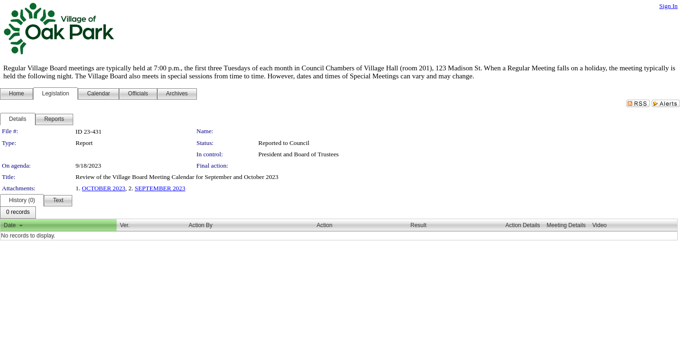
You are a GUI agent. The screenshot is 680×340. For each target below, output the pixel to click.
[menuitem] (17, 212)
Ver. (125, 225)
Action (324, 225)
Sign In (668, 5)
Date (10, 225)
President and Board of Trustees (298, 154)
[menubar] (18, 212)
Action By (200, 225)
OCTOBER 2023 (103, 188)
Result (418, 225)
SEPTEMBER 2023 (160, 188)
